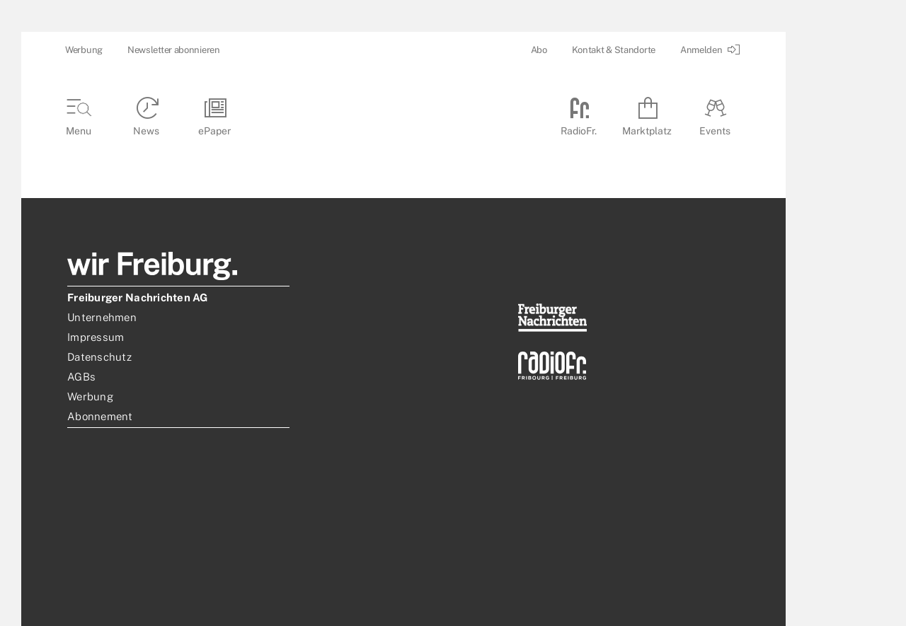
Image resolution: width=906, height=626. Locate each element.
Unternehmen (102, 317)
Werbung (84, 50)
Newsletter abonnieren (173, 50)
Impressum (95, 337)
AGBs (81, 377)
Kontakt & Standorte (613, 50)
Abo (539, 50)
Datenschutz (99, 357)
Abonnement (100, 416)
